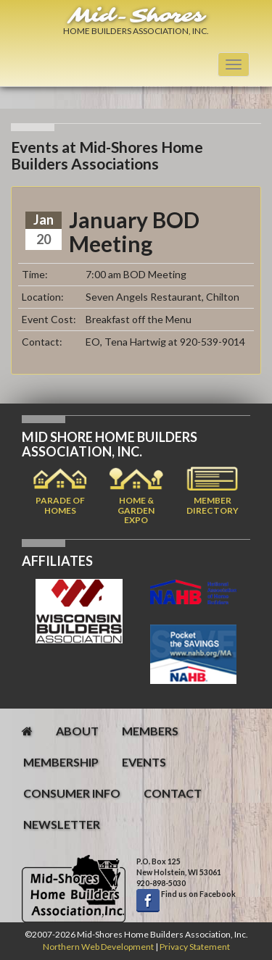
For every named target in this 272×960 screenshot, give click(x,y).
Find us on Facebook (198, 894)
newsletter (61, 824)
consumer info (71, 793)
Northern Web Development (98, 946)
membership (61, 762)
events (144, 762)
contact (173, 793)
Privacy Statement (195, 946)
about (77, 731)
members (150, 731)
